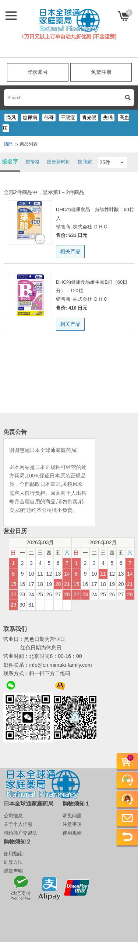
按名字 (10, 161)
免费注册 (101, 72)
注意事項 (72, 824)
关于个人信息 (18, 824)
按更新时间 (59, 162)
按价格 (32, 162)
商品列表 (29, 143)
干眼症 (68, 117)
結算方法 (13, 862)
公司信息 (13, 815)
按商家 (85, 162)
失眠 (108, 117)
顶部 (8, 143)
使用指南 (13, 853)
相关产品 (70, 251)
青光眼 (89, 117)
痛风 (11, 117)
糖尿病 (30, 117)
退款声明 (13, 871)
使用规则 (72, 833)
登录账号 (37, 72)
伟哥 (49, 117)
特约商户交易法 (20, 833)
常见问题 (72, 815)
